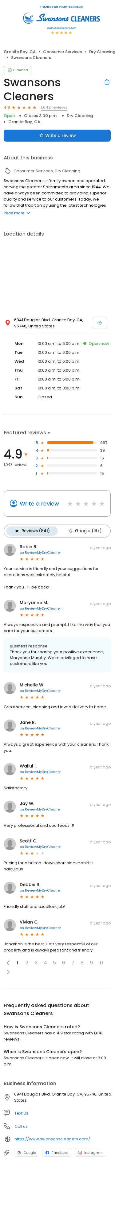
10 (100, 962)
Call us (21, 1126)
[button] (8, 972)
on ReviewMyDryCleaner (40, 552)
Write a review (39, 503)
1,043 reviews (54, 107)
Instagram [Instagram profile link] (90, 1152)
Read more (17, 213)
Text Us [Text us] (21, 1113)
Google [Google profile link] (26, 1152)
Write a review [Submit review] (57, 135)
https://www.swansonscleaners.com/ (52, 1139)
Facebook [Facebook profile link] (57, 1152)
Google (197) (84, 531)
